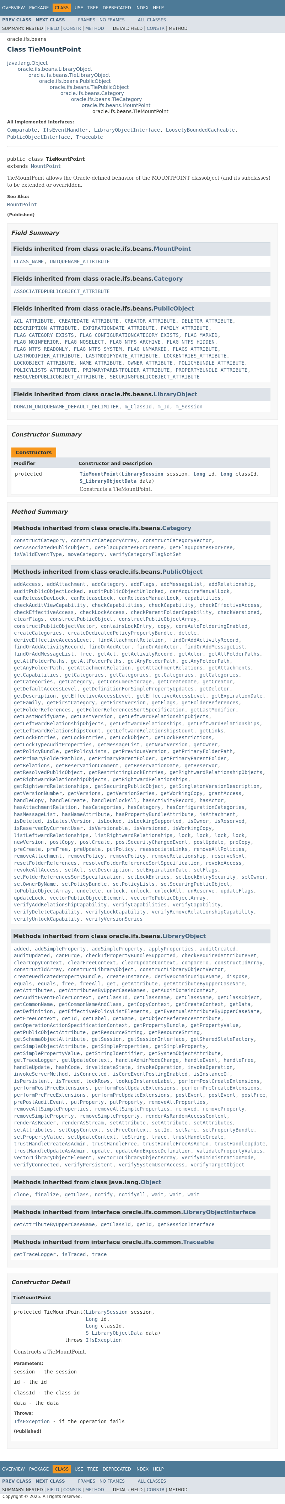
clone (21, 1194)
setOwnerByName (35, 884)
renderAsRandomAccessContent (186, 1116)
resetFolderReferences (45, 863)
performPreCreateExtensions (220, 1088)
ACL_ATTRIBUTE (33, 321)
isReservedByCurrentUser (48, 828)
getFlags (164, 702)
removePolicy (86, 856)
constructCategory (39, 540)
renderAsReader (35, 1123)
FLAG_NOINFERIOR (36, 342)
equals (23, 983)
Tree (92, 7)
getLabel (95, 1018)
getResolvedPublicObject (48, 772)
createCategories (38, 633)
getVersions (84, 793)
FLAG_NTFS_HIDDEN (191, 342)
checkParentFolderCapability (171, 612)
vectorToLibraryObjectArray (137, 1157)
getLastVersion (92, 716)
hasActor (212, 800)
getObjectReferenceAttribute (180, 1018)
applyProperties (171, 949)
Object (151, 1182)
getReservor (200, 765)
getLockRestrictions (183, 737)
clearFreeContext (92, 962)
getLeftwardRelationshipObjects (164, 716)
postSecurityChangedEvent (152, 842)
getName (123, 1018)
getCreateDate (177, 681)
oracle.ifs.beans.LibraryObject (55, 69)
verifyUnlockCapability (47, 919)
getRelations (32, 765)
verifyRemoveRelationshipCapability (203, 912)
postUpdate (209, 842)
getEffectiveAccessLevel (96, 696)
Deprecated (117, 7)
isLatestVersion (69, 821)
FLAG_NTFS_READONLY (41, 349)
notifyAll (132, 1194)
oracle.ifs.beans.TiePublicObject (89, 87)
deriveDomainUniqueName (187, 976)
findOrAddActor (110, 647)
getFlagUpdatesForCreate (129, 547)
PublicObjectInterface (38, 137)
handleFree (238, 1060)
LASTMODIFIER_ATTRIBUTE (47, 356)
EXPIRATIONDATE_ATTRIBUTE (119, 328)
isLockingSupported (155, 821)
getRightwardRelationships (150, 779)
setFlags (205, 870)
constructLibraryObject (101, 969)
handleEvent (200, 1060)
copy (164, 626)
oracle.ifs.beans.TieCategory (106, 99)
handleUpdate (32, 1067)
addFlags (143, 584)
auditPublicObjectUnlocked (126, 591)
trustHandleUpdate (240, 1143)
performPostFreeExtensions (51, 1088)
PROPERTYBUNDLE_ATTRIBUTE (211, 370)
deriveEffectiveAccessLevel (53, 640)
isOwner (198, 821)
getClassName (193, 997)
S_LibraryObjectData (108, 481)
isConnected (90, 1074)
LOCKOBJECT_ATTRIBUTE (44, 363)
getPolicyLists (86, 751)
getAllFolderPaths (234, 654)
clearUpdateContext (149, 962)
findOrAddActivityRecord (204, 640)
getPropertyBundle (159, 1025)
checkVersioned (238, 612)
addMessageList (182, 584)
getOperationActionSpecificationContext (71, 1025)
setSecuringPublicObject (195, 884)
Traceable (89, 137)
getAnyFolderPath (152, 661)
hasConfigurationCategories (205, 807)
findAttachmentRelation (130, 640)
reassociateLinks (164, 849)
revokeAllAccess (36, 870)
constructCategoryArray (103, 540)
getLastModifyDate (39, 716)
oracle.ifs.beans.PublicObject (75, 81)
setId (162, 1130)
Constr (72, 28)
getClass (76, 1194)
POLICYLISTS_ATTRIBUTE (45, 370)
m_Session (189, 406)
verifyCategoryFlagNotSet (146, 554)
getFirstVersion (123, 702)
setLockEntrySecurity (206, 877)
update (101, 1151)
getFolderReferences (210, 702)
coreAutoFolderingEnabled (211, 626)
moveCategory (86, 554)
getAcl (107, 654)
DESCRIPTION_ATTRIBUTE (45, 328)
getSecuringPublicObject (129, 786)
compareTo (195, 962)
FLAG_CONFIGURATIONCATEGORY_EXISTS (129, 335)
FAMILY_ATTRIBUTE (185, 328)
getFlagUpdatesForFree (201, 547)
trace (159, 1137)
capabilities (202, 598)
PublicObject (174, 308)
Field (53, 28)
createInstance (128, 976)
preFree (57, 849)
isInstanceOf (212, 1074)
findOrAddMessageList (214, 647)
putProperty (87, 1102)
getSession (107, 1039)
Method (94, 28)
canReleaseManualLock (149, 598)
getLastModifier (212, 710)
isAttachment (218, 814)
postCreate (94, 842)
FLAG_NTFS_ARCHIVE (135, 342)
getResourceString (117, 1032)
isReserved (229, 821)
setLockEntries (149, 877)
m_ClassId (138, 406)
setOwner (253, 877)
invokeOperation (159, 1067)
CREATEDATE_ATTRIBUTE (89, 321)
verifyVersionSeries (114, 919)
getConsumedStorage (125, 681)
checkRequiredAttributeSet (219, 955)
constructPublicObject (81, 619)
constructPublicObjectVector (54, 626)
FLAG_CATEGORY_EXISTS (44, 335)
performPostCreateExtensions (219, 1081)
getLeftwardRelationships (146, 723)
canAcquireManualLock (200, 591)
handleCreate (68, 800)
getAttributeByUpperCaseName (204, 983)
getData (240, 1004)
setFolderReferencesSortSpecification (68, 877)
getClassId (113, 997)
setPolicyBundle (84, 884)
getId (69, 1018)
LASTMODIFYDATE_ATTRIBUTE (121, 356)
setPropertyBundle (228, 1130)
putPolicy (120, 849)
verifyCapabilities (140, 904)
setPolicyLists (134, 884)
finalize (47, 1194)
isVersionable (108, 828)
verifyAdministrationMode (217, 1157)
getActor (191, 654)
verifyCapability (197, 904)
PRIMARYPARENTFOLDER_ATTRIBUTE (126, 370)
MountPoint (46, 166)
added (21, 949)
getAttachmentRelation (99, 668)
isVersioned (150, 828)
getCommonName (33, 1004)
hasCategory (144, 807)
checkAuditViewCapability (50, 605)
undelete (89, 891)
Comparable (22, 130)
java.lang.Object (27, 63)
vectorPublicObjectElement (87, 898)
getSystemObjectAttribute (184, 1053)
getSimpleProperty (180, 1046)
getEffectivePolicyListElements (104, 1011)
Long (199, 474)
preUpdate (87, 849)
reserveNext (227, 856)
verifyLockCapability (116, 912)
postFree (253, 1095)
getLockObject (129, 737)
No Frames (112, 19)
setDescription (110, 870)
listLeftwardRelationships (51, 835)
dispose (236, 976)
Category (168, 278)
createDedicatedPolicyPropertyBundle (120, 633)
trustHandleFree (114, 1143)
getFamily (27, 702)
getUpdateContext (86, 1060)
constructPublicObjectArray (158, 619)
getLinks (212, 731)
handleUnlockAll (114, 800)
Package (39, 7)
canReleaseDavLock (39, 598)
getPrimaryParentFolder (122, 758)
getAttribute (139, 983)
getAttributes (33, 990)
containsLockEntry (126, 626)
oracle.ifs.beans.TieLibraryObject (69, 75)
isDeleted (27, 821)
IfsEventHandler (65, 130)
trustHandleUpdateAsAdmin (50, 1151)
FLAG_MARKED (200, 335)
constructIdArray (239, 962)
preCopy (240, 842)
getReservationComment (87, 765)
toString (133, 1137)
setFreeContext (128, 1130)
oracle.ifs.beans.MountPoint (116, 105)
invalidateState (108, 1067)
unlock (116, 891)
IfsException (104, 1340)
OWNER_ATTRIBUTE (150, 363)
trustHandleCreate (198, 1137)
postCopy (62, 842)
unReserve (201, 891)
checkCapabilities (117, 605)
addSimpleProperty (60, 949)
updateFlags (237, 891)
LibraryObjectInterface (127, 130)
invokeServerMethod (41, 1074)
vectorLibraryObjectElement (53, 1157)
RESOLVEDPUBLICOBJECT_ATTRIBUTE (59, 377)
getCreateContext (200, 1004)
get (111, 983)
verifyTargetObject (217, 1164)
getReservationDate (152, 765)
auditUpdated (32, 955)
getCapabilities (36, 675)
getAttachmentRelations (170, 668)
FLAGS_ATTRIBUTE (195, 349)
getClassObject (238, 997)
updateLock (29, 898)
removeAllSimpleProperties (51, 1109)
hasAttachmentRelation (45, 807)
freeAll (90, 983)
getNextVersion (167, 744)
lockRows (97, 1081)
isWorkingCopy (192, 828)
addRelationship (231, 584)
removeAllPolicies (219, 849)
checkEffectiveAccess (230, 605)
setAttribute (128, 1123)
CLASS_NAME (29, 261)
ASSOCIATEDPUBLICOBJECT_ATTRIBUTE (62, 291)
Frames (87, 19)
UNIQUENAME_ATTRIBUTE (80, 261)
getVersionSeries (131, 793)
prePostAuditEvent (39, 1102)
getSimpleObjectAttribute (50, 1046)
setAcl (74, 870)
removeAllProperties (177, 1102)
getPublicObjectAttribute (50, 1032)
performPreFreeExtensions (50, 1095)
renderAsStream (83, 1123)
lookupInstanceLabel (144, 1081)
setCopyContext (80, 1130)
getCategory (75, 681)
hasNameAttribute (86, 814)
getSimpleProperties (120, 1046)
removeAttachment (38, 856)
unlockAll (168, 891)
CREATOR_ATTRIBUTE (150, 321)
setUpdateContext (92, 1137)
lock (185, 835)
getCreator (217, 681)
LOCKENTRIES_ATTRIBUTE (194, 356)
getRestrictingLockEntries (126, 772)
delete (188, 633)
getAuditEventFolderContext (53, 997)
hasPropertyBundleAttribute (155, 814)
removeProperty (223, 1109)
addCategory (108, 584)
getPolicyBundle (36, 751)
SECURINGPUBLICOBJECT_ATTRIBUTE (155, 377)
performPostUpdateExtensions (135, 1088)
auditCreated (218, 949)
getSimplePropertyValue (47, 1053)
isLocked (110, 821)
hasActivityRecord (167, 800)
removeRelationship (179, 856)
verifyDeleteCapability (47, 912)
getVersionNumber (38, 793)
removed (186, 1109)
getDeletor (215, 689)
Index (142, 7)
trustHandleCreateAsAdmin (50, 1143)
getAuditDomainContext (183, 990)
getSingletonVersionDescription (214, 786)
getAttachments (230, 668)
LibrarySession (142, 474)
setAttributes (213, 1123)
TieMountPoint (99, 474)
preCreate (27, 849)
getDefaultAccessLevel (45, 689)
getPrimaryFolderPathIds (48, 758)
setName (186, 1130)
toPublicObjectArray (42, 891)
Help (158, 7)
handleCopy (29, 800)
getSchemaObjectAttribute (50, 1039)
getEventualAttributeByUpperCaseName (207, 1011)
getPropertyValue (214, 1025)
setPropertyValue (38, 1137)
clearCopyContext (38, 962)
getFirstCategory (71, 702)
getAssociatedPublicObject (51, 547)
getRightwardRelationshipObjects (216, 772)
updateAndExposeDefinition (153, 1151)
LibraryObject (176, 394)
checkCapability (171, 605)
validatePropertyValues (229, 1151)
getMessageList (119, 744)
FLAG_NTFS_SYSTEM (98, 349)
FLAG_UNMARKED (147, 349)
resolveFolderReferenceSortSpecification (141, 863)
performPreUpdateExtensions (131, 1095)
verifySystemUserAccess (151, 1164)
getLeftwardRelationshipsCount (57, 731)
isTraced (68, 1081)
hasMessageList (35, 814)
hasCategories (102, 807)
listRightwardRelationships (134, 835)
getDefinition (33, 1011)
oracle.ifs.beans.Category (92, 93)
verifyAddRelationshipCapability (60, 904)
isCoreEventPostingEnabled (150, 1074)
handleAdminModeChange (147, 1060)
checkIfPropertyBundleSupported (131, 955)
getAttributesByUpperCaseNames (102, 990)
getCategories (84, 675)
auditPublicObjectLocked (48, 591)
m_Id (164, 406)
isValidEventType (38, 554)
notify (104, 1194)
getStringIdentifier (114, 1053)
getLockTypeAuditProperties (53, 744)
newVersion (29, 842)
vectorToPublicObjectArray (168, 898)
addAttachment (66, 584)
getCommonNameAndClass (90, 1004)
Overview (13, 7)
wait (158, 1194)
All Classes (152, 19)
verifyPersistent (89, 1164)
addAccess (27, 584)
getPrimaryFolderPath (203, 751)
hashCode (68, 1067)
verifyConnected (36, 1164)
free (86, 654)
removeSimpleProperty (44, 1116)
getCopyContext (149, 1004)
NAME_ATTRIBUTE (101, 363)
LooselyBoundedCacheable (200, 130)
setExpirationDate (162, 870)
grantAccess (225, 793)
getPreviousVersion (140, 751)
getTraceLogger (35, 1060)
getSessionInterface (156, 1039)
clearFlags (29, 619)
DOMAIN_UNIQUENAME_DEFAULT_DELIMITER (66, 406)
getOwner (205, 744)
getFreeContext (35, 1018)
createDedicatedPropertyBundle (57, 976)
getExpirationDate (236, 696)
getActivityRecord (147, 654)
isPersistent (32, 1081)
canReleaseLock (92, 598)
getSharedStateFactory (221, 1039)
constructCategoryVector (176, 540)
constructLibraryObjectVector (182, 969)
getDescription (35, 696)
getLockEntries (35, 737)
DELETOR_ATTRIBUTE (207, 321)
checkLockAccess (102, 612)
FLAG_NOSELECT (84, 342)
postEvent (189, 1095)
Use (79, 7)
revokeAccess (223, 863)
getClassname (152, 997)
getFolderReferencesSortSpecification (130, 710)
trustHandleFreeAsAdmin (175, 1143)
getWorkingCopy (182, 793)
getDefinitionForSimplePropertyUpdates (138, 689)
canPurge (68, 955)
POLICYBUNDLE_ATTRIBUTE (211, 363)
